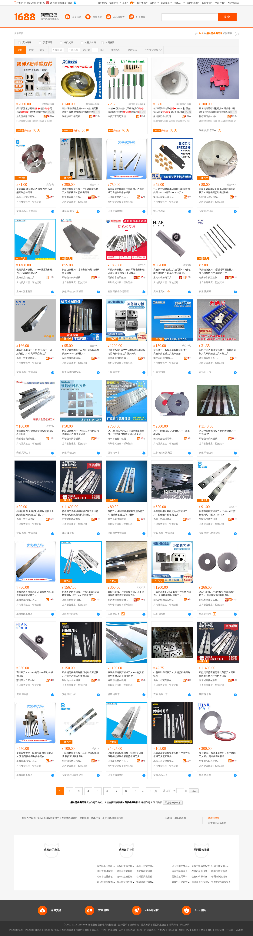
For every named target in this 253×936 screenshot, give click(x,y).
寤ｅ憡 (51, 112)
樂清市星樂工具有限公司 (163, 197)
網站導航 (184, 924)
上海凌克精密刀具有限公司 (26, 277)
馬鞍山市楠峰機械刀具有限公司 (163, 519)
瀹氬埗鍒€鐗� (39, 121)
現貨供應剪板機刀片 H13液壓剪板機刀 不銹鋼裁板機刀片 (34, 271)
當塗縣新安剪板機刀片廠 (109, 866)
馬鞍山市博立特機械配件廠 (26, 197)
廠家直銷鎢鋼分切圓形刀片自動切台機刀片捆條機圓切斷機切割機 (217, 191)
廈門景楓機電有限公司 (118, 519)
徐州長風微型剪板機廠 (147, 876)
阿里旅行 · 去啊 (116, 929)
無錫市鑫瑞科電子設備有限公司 (163, 438)
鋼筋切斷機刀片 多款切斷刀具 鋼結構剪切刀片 (80, 271)
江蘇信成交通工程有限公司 (224, 866)
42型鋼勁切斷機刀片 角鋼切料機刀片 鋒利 (171, 674)
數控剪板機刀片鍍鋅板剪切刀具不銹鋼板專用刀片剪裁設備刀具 (126, 594)
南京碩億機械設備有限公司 (118, 358)
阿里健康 (219, 929)
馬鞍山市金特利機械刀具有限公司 (209, 197)
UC (187, 929)
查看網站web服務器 (221, 882)
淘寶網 (79, 929)
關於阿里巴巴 (159, 924)
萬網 (181, 929)
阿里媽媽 (130, 929)
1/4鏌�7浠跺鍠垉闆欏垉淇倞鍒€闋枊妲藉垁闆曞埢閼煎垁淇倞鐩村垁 (126, 110)
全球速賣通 (67, 929)
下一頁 (153, 791)
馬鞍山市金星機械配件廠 (72, 680)
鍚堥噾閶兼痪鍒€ (177, 121)
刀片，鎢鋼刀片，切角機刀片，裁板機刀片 (171, 432)
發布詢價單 (213, 818)
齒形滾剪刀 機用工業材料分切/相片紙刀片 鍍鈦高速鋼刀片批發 (217, 755)
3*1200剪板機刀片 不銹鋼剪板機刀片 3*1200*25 (217, 432)
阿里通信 (172, 929)
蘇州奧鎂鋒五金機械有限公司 (72, 197)
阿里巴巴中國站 (52, 929)
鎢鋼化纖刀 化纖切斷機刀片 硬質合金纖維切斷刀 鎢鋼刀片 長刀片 (35, 513)
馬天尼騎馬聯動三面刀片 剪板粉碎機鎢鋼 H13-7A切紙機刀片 (80, 352)
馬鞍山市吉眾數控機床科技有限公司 (118, 277)
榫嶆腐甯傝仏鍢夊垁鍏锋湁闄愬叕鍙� (209, 116)
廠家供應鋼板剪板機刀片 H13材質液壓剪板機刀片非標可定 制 (126, 674)
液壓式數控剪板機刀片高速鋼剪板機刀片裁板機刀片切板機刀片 (80, 191)
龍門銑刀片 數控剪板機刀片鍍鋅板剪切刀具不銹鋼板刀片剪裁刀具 (217, 352)
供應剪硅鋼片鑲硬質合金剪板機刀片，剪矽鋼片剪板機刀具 (170, 513)
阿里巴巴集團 (16, 929)
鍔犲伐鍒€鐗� (23, 121)
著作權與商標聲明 (107, 924)
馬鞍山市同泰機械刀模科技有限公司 (72, 438)
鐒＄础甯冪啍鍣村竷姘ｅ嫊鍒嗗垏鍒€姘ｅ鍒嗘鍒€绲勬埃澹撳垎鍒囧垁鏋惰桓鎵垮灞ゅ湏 (217, 110)
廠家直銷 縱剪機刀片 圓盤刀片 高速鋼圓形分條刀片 (34, 191)
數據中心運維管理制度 (183, 882)
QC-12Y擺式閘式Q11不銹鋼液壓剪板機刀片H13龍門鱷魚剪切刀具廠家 (126, 432)
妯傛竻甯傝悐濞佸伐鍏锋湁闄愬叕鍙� (118, 116)
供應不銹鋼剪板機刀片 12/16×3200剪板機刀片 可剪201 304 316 (217, 513)
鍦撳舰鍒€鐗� (160, 121)
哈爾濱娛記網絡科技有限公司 (226, 876)
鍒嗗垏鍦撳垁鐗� (208, 121)
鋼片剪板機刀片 (182, 818)
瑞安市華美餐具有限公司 (184, 866)
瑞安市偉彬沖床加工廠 (202, 876)
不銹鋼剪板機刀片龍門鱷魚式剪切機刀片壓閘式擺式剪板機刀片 (80, 674)
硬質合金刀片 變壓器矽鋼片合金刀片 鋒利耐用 (34, 432)
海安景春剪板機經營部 (147, 871)
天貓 (87, 929)
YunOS (161, 929)
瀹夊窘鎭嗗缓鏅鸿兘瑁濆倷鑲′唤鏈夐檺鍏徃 (26, 116)
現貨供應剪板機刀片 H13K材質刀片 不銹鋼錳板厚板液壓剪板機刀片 (125, 755)
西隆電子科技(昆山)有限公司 (205, 882)
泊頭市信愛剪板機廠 (107, 876)
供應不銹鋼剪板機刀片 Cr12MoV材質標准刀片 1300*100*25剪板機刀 (80, 594)
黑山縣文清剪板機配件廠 (129, 882)
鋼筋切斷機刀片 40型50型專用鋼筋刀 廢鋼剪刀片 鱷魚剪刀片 (80, 432)
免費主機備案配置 (200, 866)
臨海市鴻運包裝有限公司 (223, 871)
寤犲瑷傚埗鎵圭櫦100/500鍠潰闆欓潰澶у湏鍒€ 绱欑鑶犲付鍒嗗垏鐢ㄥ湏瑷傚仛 (81, 110)
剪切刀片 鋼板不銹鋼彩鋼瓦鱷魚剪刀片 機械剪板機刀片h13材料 (126, 513)
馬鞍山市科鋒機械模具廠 (72, 277)
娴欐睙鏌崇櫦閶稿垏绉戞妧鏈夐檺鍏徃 (72, 116)
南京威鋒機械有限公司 (72, 519)
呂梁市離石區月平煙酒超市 (185, 871)
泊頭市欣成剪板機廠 (127, 876)
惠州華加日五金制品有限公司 (209, 277)
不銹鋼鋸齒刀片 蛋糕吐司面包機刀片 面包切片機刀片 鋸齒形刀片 (217, 271)
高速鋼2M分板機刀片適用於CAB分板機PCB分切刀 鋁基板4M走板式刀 (172, 271)
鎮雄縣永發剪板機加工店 (148, 882)
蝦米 (139, 929)
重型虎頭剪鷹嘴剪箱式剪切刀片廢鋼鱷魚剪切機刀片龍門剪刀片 (217, 674)
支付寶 (195, 929)
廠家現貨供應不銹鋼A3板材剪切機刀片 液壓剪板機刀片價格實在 (34, 755)
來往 (203, 929)
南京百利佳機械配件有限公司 (163, 358)
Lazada (239, 929)
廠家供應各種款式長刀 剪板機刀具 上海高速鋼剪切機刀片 (35, 594)
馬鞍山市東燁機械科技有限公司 (26, 358)
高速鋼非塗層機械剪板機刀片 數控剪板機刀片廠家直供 (171, 755)
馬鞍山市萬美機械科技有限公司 (209, 438)
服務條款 (134, 924)
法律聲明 (122, 924)
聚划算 (95, 929)
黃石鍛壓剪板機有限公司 (109, 882)
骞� (50, 116)
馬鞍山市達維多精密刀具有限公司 (26, 519)
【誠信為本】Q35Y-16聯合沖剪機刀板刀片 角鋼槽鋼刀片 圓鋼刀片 (126, 352)
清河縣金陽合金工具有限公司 (209, 358)
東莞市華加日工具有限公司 (163, 277)
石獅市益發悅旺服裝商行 (203, 871)
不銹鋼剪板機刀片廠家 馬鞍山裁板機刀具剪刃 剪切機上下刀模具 (126, 271)
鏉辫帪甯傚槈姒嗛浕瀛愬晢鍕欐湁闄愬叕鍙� (163, 116)
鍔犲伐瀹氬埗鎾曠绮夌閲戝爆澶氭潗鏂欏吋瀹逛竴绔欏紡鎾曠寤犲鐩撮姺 (35, 110)
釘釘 (210, 929)
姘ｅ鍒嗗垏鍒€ (225, 121)
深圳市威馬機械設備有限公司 (72, 358)
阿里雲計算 (150, 929)
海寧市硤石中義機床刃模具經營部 (118, 438)
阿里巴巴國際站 (33, 929)
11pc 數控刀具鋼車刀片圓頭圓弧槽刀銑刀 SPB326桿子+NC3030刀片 (171, 191)
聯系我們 (173, 924)
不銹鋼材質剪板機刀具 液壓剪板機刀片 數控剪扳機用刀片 (80, 755)
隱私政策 (145, 924)
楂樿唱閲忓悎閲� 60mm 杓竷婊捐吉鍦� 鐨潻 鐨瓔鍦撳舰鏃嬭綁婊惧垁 (172, 110)
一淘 (103, 929)
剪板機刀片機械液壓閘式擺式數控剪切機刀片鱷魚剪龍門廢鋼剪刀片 (80, 513)
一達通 (229, 929)
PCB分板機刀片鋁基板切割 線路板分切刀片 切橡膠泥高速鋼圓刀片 (217, 594)
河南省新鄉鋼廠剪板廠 (128, 871)
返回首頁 (157, 802)
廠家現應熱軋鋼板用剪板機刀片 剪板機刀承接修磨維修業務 (126, 191)
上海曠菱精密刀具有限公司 (118, 197)
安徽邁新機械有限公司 (26, 438)
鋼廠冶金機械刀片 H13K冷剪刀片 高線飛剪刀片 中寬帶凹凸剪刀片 (34, 352)
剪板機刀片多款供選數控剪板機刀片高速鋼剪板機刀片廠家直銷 (171, 352)
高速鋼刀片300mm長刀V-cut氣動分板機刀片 (34, 674)
